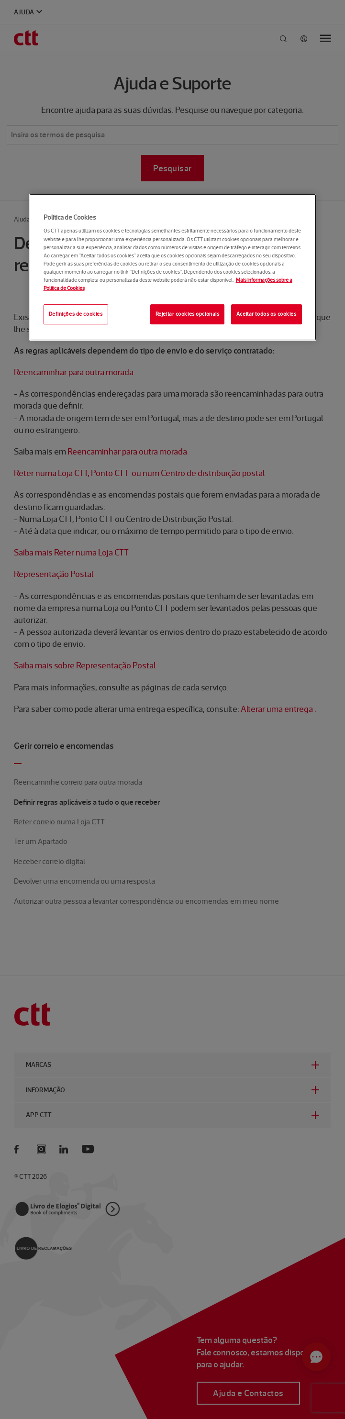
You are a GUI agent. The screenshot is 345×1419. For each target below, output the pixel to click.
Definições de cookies (76, 313)
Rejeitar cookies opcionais (188, 313)
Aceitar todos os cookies (266, 313)
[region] (172, 267)
